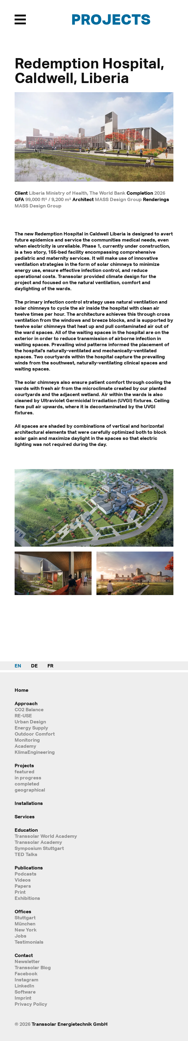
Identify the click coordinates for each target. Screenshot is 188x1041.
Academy (25, 746)
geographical (30, 790)
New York (26, 930)
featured (24, 771)
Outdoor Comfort (35, 734)
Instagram (26, 980)
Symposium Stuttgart (39, 848)
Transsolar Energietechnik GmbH (70, 1024)
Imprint (23, 998)
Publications (29, 868)
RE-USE (23, 715)
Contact (24, 955)
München (25, 924)
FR (50, 666)
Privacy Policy (31, 1004)
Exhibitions (27, 898)
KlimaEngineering (35, 752)
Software (25, 992)
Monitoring (27, 740)
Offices (23, 911)
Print (20, 892)
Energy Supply (31, 728)
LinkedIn (24, 986)
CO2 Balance (29, 709)
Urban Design (30, 722)
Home (21, 690)
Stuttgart (25, 917)
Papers (23, 886)
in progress (28, 778)
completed (27, 784)
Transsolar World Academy (46, 836)
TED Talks (26, 854)
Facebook (26, 973)
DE (34, 666)
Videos (23, 880)
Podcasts (26, 874)
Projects (111, 19)
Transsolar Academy (38, 842)
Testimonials (29, 942)
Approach (26, 703)
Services (25, 816)
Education (26, 830)
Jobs (20, 936)
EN (18, 666)
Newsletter (27, 961)
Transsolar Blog (33, 967)
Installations (29, 803)
